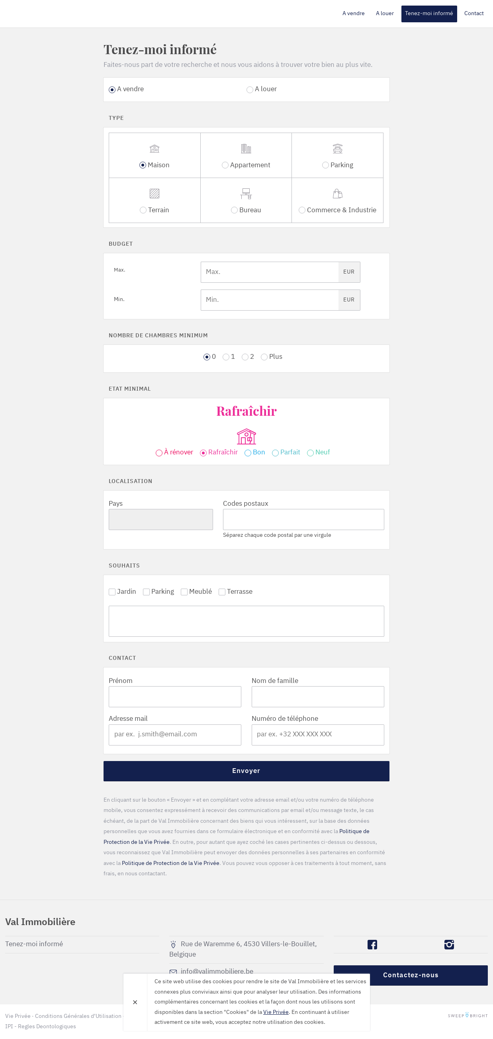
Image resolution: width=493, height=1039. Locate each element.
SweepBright (468, 1016)
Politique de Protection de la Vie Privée (170, 863)
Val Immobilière (51, 13)
